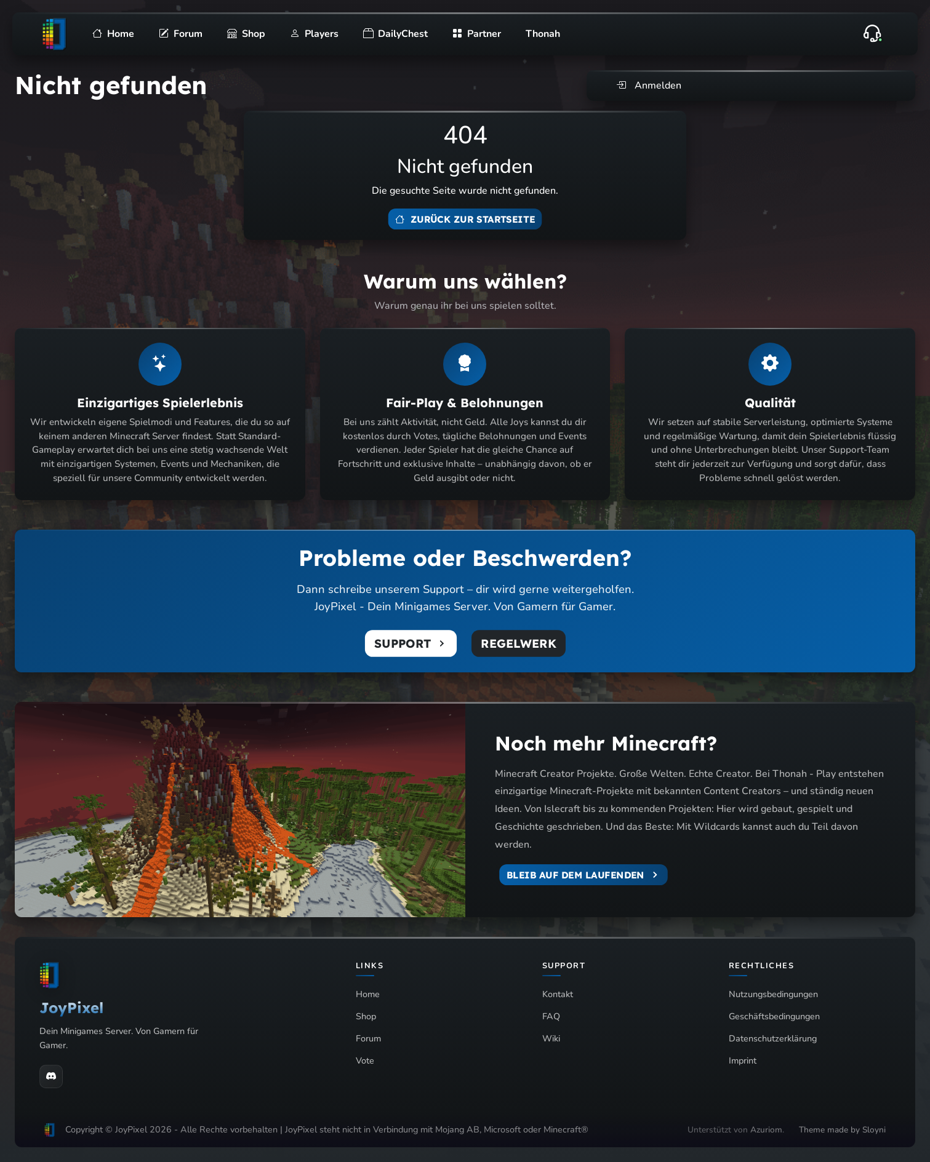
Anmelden (648, 85)
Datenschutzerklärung (773, 1038)
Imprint (742, 1060)
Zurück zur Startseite (465, 219)
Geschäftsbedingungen (774, 1016)
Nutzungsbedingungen (773, 994)
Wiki (551, 1038)
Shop (366, 1016)
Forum (368, 1038)
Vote (365, 1060)
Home (368, 994)
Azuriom (766, 1130)
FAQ (551, 1016)
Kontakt (557, 994)
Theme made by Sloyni (842, 1130)
